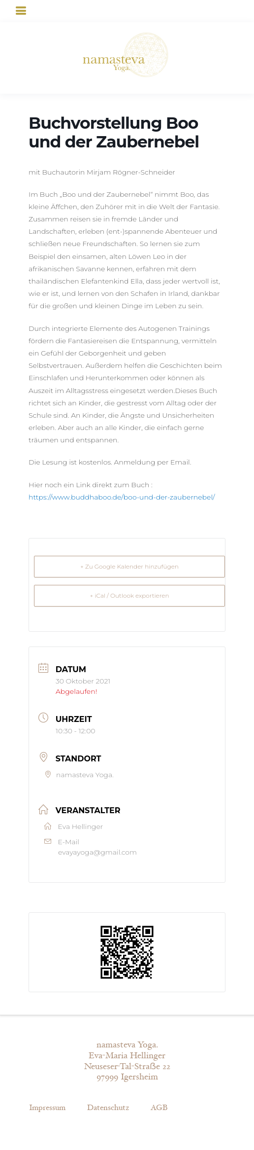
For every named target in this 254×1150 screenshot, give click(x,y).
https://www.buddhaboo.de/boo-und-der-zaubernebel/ (122, 497)
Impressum (47, 1108)
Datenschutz (108, 1108)
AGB (159, 1108)
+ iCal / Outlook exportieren (129, 595)
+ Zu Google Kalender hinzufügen (129, 566)
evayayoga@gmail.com (97, 852)
